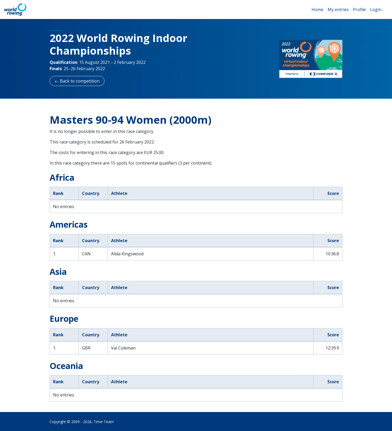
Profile (359, 9)
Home (317, 9)
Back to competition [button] (77, 81)
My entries (338, 9)
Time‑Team (104, 421)
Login (375, 9)
